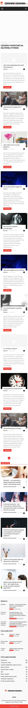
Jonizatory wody (6, 662)
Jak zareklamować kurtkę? (12, 428)
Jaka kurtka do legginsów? (12, 107)
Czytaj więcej (7, 87)
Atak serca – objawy (14, 634)
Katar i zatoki (5, 674)
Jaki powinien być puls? (15, 641)
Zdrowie (11, 609)
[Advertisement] (14, 25)
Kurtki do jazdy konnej (7, 681)
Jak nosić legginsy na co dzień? (13, 270)
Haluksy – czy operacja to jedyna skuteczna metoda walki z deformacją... (17, 606)
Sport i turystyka (13, 618)
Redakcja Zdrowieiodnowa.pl (9, 486)
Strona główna (4, 42)
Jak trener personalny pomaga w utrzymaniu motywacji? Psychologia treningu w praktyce (18, 623)
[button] (26, 9)
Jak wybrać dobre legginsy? (12, 187)
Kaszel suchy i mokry (7, 669)
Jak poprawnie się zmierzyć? (13, 388)
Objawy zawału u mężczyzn (16, 648)
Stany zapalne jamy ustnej (8, 676)
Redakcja (5, 69)
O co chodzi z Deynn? (10, 348)
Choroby (11, 650)
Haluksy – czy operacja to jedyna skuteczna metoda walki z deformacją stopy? (12, 482)
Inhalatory (4, 660)
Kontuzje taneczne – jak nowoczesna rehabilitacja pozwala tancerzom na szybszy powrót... (17, 615)
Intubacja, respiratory (7, 678)
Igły (2, 672)
